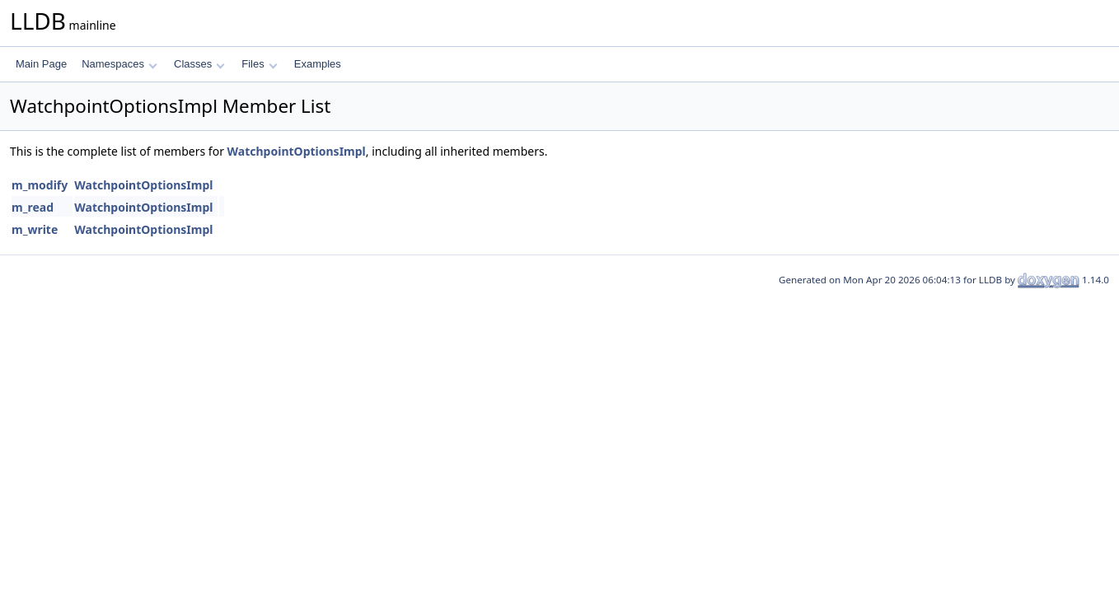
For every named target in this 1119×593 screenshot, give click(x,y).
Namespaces (119, 64)
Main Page (41, 64)
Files (259, 64)
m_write (35, 229)
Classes (199, 64)
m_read (33, 207)
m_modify (40, 185)
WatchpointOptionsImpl (296, 151)
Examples (317, 64)
